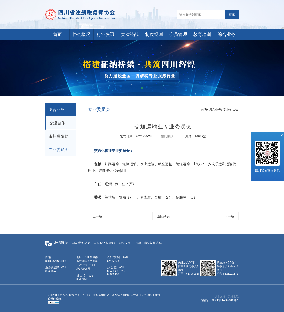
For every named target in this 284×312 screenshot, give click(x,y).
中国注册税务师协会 (148, 243)
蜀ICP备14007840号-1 (225, 300)
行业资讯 (105, 34)
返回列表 (163, 216)
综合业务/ (215, 109)
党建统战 (130, 34)
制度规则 (154, 34)
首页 (57, 34)
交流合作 (57, 123)
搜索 (232, 14)
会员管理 (178, 34)
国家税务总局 (81, 243)
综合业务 (226, 34)
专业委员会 (59, 149)
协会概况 (81, 34)
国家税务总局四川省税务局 (112, 243)
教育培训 (202, 34)
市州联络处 (59, 136)
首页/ (204, 109)
